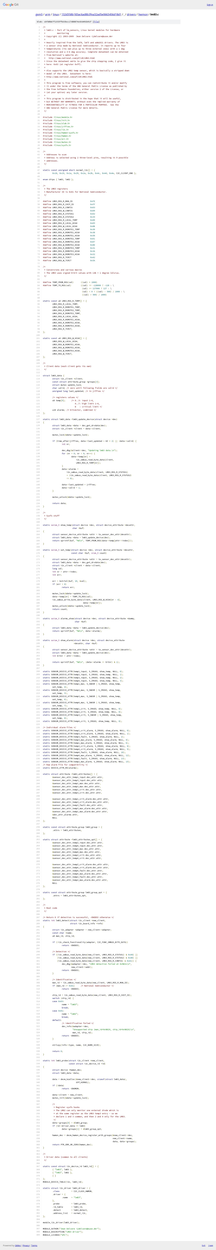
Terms (34, 1245)
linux (56, 14)
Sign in (210, 4)
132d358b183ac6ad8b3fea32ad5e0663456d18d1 (91, 14)
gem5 (39, 14)
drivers (131, 14)
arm (47, 14)
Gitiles (18, 1245)
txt (203, 1245)
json (210, 1245)
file (96, 21)
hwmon (143, 14)
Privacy (25, 1245)
